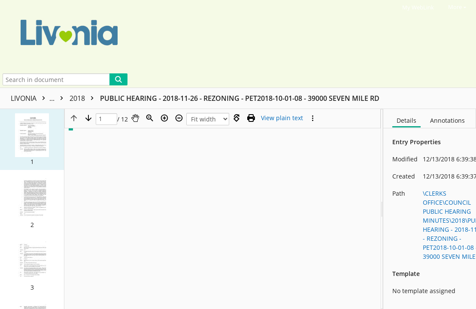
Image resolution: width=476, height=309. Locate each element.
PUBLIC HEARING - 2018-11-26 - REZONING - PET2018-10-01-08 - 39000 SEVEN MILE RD (239, 98)
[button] (32, 139)
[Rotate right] (236, 118)
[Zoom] (149, 118)
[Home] (229, 35)
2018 (84, 98)
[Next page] (88, 118)
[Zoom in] (164, 118)
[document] (429, 209)
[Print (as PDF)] (251, 118)
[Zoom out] (179, 118)
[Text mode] (282, 118)
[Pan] (135, 118)
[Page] (106, 119)
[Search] (118, 79)
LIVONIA (39, 98)
